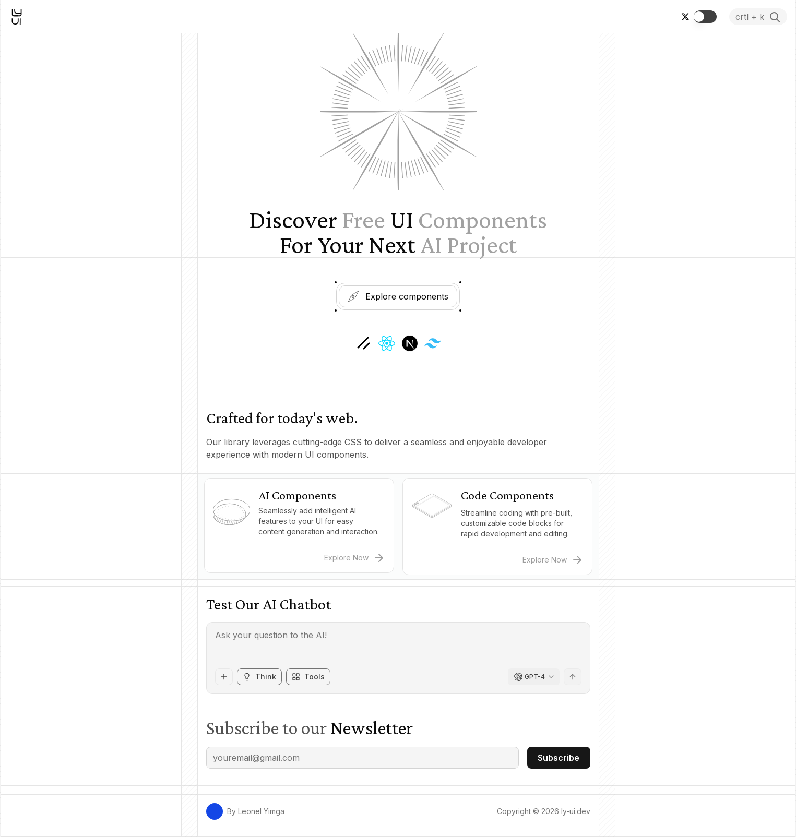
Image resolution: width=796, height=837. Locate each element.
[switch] (705, 16)
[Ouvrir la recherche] (758, 16)
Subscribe (558, 757)
